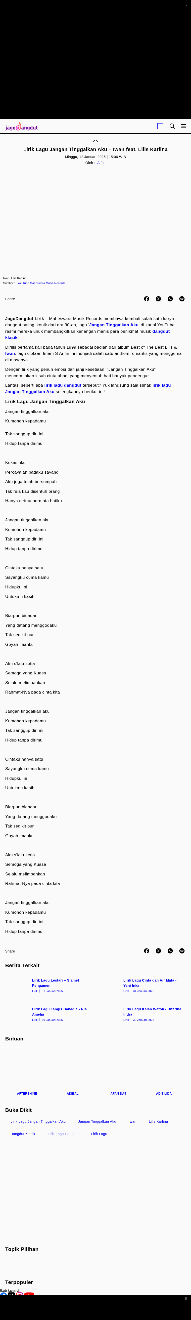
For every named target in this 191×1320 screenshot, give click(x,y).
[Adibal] (73, 1072)
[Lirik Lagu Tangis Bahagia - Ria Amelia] (50, 1013)
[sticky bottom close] (186, 1298)
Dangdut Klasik (22, 1134)
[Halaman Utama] (20, 126)
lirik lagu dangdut (62, 385)
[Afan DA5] (118, 1072)
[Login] (160, 126)
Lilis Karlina (158, 1121)
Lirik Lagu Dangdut (63, 1134)
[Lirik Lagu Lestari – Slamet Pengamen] (50, 985)
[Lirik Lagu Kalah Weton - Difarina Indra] (141, 1013)
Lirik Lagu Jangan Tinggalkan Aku (38, 1121)
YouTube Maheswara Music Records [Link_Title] (41, 283)
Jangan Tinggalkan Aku (114, 325)
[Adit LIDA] (164, 1072)
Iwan (10, 353)
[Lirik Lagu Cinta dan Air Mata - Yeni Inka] (141, 985)
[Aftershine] (27, 1072)
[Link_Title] (95, 141)
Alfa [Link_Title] (100, 163)
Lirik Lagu (99, 1134)
